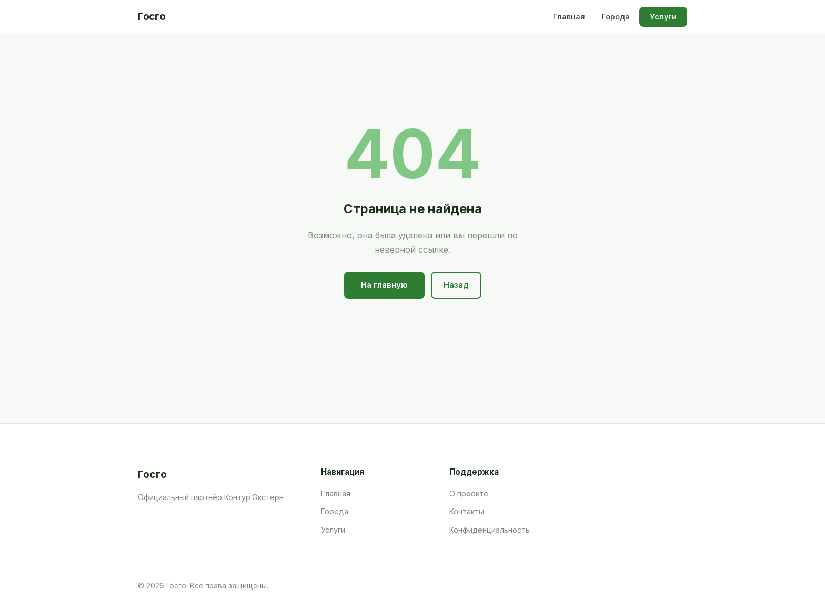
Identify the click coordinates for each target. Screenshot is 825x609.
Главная (569, 16)
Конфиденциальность (489, 529)
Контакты (466, 511)
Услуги (663, 16)
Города (616, 16)
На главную (384, 285)
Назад (456, 285)
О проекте (468, 493)
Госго (152, 17)
